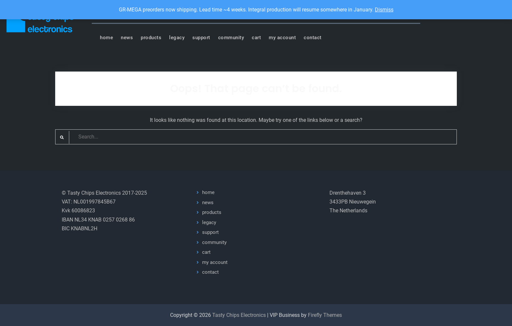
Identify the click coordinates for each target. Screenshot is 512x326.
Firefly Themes (325, 315)
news (127, 38)
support (201, 38)
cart (256, 38)
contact (313, 38)
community (231, 38)
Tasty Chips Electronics (239, 315)
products (151, 38)
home (106, 38)
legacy (176, 38)
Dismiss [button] (384, 10)
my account (282, 38)
